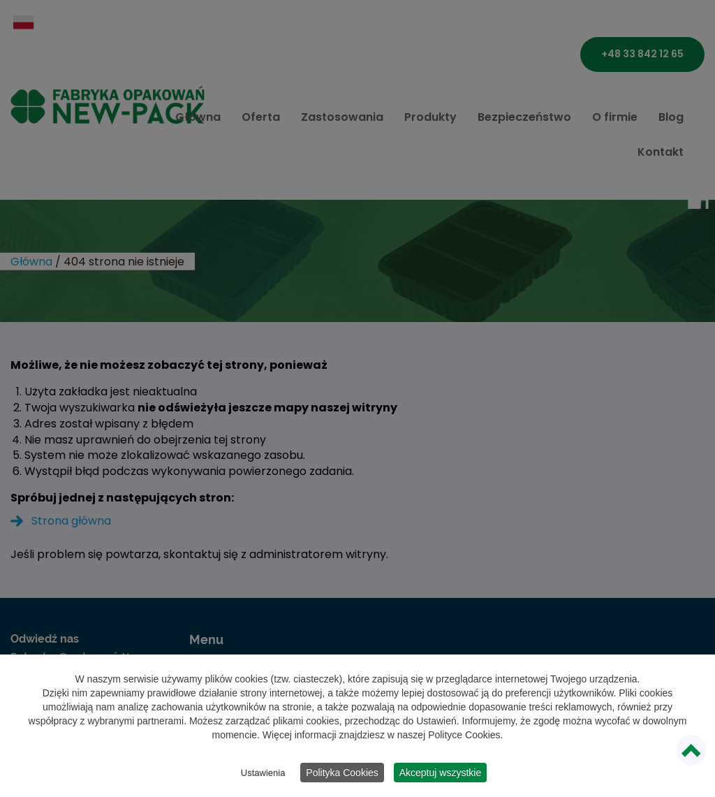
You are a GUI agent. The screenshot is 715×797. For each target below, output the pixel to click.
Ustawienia (263, 773)
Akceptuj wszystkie (440, 772)
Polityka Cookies (342, 772)
